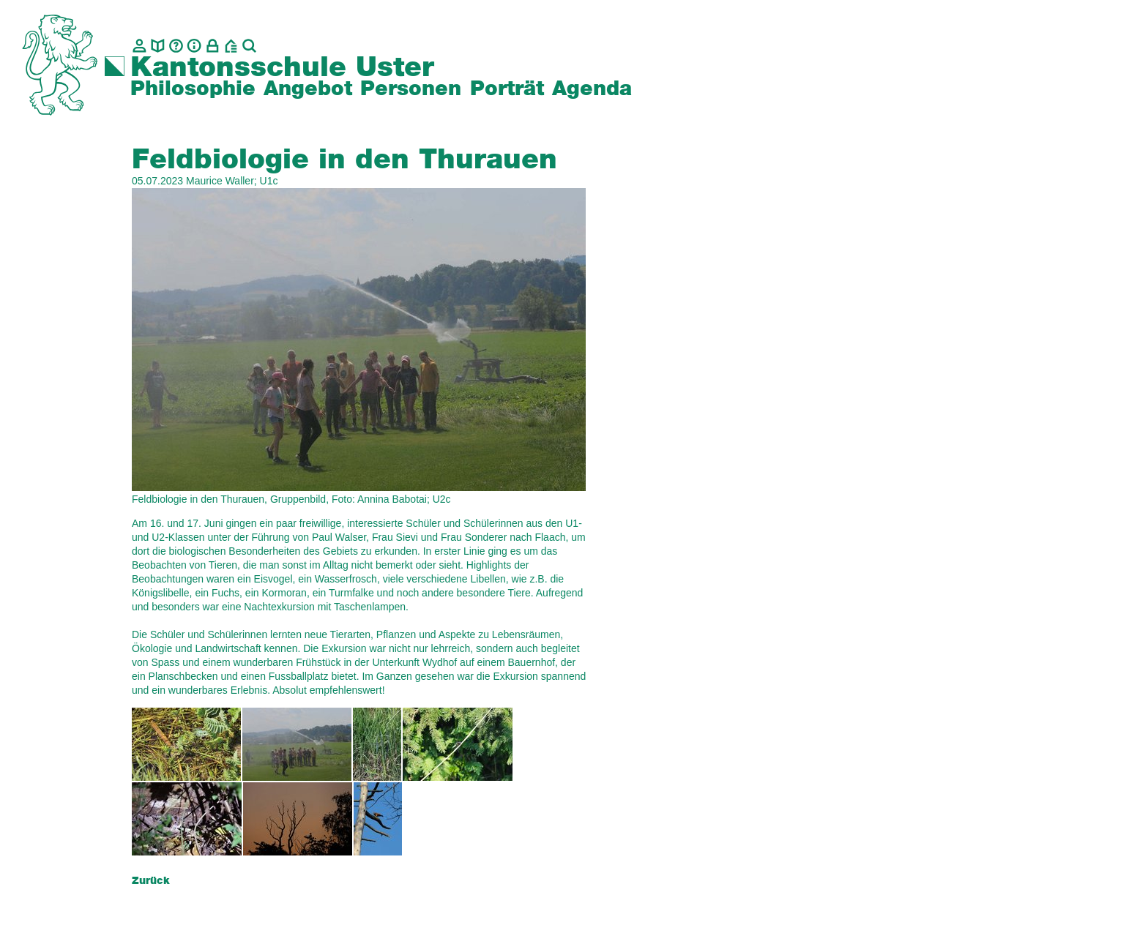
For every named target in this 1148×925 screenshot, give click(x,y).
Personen (410, 89)
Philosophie (193, 89)
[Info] (194, 46)
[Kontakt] (139, 46)
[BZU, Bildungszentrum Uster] (231, 46)
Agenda (592, 89)
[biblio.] (158, 46)
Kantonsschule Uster (282, 68)
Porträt (507, 89)
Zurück (151, 881)
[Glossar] (176, 46)
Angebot (308, 89)
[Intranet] (213, 46)
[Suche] (249, 46)
